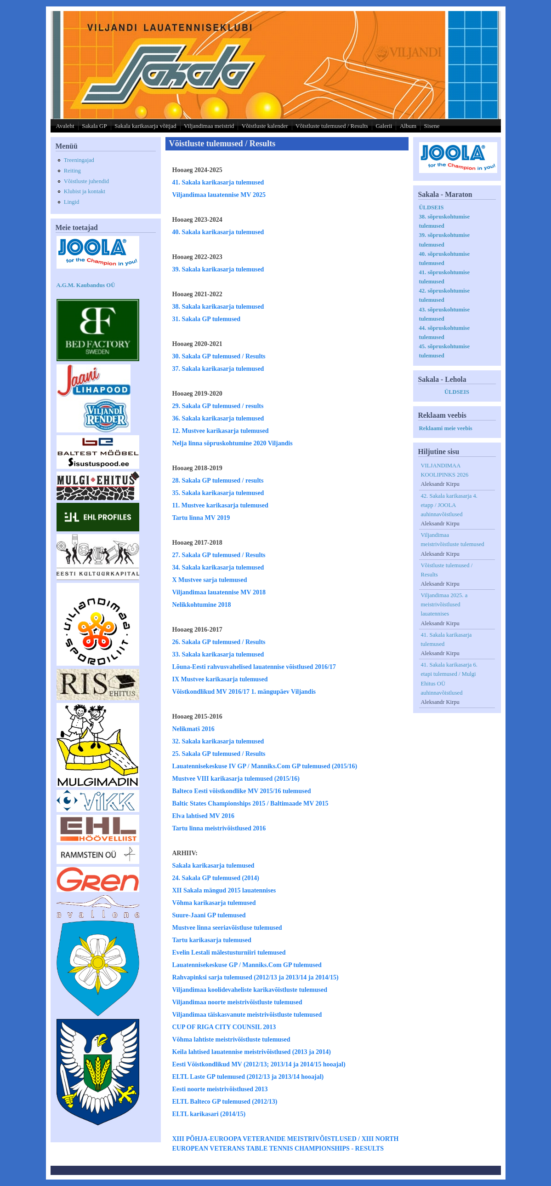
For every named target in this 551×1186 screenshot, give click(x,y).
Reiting (72, 170)
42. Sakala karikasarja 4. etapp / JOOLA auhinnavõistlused (449, 505)
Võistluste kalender (265, 125)
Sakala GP (94, 125)
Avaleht (65, 125)
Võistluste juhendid (86, 181)
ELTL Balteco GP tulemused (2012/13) (225, 1101)
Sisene (432, 125)
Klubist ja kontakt (84, 191)
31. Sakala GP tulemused (206, 319)
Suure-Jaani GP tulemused (209, 915)
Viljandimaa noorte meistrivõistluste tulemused (237, 1002)
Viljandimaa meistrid (209, 125)
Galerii (383, 125)
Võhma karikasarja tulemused (214, 902)
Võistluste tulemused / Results (331, 125)
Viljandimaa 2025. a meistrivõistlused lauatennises (444, 604)
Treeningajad (79, 160)
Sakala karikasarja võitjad (145, 125)
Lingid (72, 202)
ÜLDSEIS (431, 207)
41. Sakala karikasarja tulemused (218, 182)
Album (408, 125)
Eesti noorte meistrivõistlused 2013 (220, 1089)
